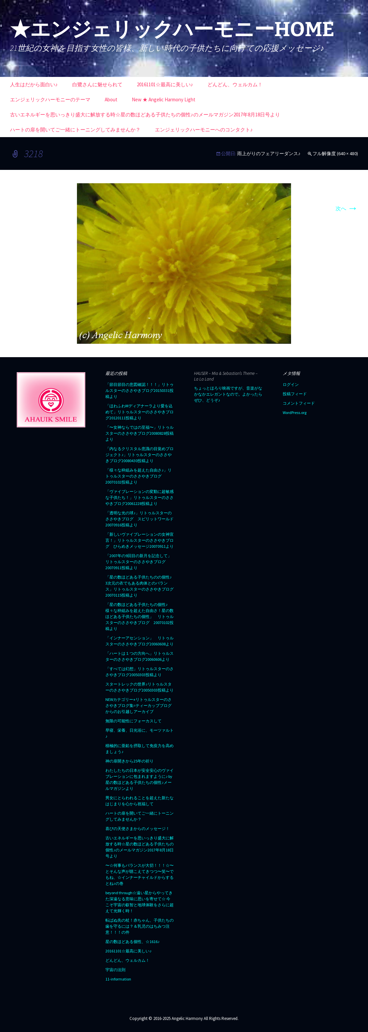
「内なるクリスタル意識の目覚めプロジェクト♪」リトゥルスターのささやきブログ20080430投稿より (139, 454)
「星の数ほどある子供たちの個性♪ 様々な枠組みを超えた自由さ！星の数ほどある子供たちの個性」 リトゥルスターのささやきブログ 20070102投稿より (139, 616)
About (111, 99)
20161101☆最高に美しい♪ (165, 84)
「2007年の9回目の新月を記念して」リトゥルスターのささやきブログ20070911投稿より (138, 561)
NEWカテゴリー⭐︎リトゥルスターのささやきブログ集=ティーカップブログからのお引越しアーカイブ (138, 705)
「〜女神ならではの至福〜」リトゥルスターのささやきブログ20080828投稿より (139, 433)
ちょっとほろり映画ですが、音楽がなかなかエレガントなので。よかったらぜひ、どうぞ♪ (228, 394)
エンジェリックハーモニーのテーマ (50, 99)
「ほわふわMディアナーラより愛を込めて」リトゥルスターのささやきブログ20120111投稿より (139, 411)
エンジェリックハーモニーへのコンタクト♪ (204, 129)
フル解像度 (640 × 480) (335, 153)
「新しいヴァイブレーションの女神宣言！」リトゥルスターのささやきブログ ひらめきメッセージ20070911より (139, 540)
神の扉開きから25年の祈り (129, 760)
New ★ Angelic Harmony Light (163, 99)
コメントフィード (299, 403)
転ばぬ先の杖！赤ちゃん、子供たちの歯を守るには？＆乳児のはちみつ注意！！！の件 (139, 926)
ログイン (291, 384)
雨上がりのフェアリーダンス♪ (268, 153)
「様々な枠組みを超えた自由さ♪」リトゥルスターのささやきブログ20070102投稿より (138, 476)
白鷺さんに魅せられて (97, 84)
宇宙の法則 (115, 969)
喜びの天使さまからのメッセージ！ (137, 828)
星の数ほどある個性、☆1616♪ (132, 941)
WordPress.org (294, 412)
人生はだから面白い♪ (34, 84)
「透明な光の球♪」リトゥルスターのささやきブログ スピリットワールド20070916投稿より (139, 518)
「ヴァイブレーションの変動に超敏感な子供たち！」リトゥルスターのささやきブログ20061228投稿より (139, 497)
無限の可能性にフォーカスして (133, 720)
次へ (347, 208)
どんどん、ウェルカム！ (235, 84)
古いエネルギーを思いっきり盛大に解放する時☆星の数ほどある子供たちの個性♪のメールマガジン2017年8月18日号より (145, 114)
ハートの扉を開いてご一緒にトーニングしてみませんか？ (75, 129)
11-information (118, 979)
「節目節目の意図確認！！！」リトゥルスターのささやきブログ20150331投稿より (139, 390)
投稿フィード (295, 393)
